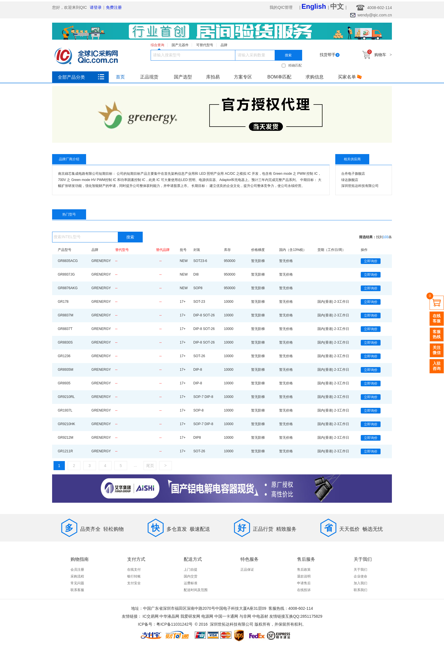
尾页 (150, 465)
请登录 (96, 7)
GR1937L (65, 410)
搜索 (288, 55)
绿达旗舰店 (349, 180)
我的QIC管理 (282, 7)
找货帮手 (330, 54)
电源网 (207, 616)
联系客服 (77, 590)
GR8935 (64, 383)
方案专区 (243, 76)
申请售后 (304, 583)
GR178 (63, 302)
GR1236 (64, 356)
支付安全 (134, 583)
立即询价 (370, 261)
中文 (338, 6)
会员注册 (77, 570)
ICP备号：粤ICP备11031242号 (165, 624)
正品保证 (247, 570)
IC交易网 (151, 616)
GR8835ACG (68, 261)
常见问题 (77, 583)
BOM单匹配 (279, 76)
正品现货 (149, 76)
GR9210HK (66, 424)
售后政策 (304, 570)
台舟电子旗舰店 (353, 174)
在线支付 (134, 570)
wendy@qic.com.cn (374, 15)
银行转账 (134, 576)
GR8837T (65, 329)
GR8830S (65, 342)
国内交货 (190, 576)
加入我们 (360, 583)
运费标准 (190, 583)
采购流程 (77, 576)
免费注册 (114, 7)
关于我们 (360, 570)
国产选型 (183, 76)
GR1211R (65, 451)
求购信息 (315, 76)
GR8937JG (66, 274)
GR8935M (65, 370)
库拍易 (213, 76)
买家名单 (350, 76)
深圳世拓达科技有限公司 (360, 186)
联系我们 (360, 590)
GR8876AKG (68, 288)
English (315, 6)
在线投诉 (304, 590)
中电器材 (260, 616)
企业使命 (360, 576)
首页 (120, 76)
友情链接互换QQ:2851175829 (296, 616)
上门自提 (190, 570)
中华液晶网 (169, 616)
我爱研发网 (190, 616)
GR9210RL (66, 397)
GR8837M (65, 315)
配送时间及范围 (196, 590)
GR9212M (65, 438)
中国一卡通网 (226, 616)
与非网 (245, 616)
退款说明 (304, 576)
